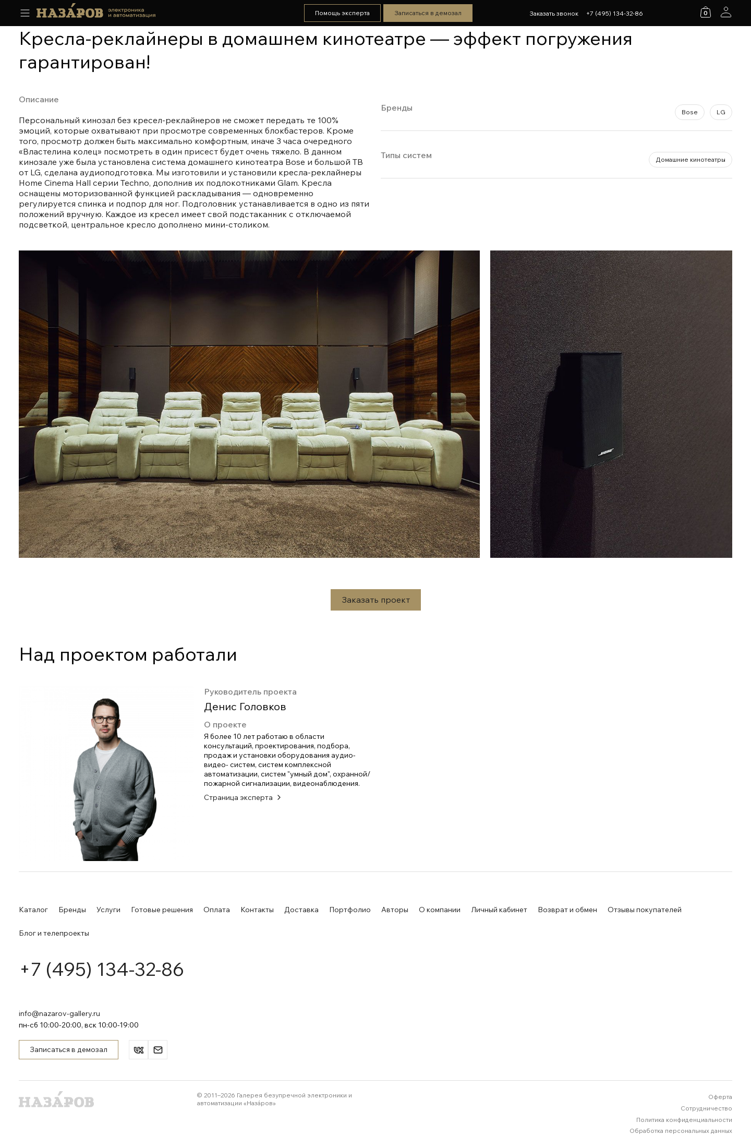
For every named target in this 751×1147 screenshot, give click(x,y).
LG (721, 112)
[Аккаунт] (726, 12)
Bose (690, 112)
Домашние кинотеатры (690, 159)
